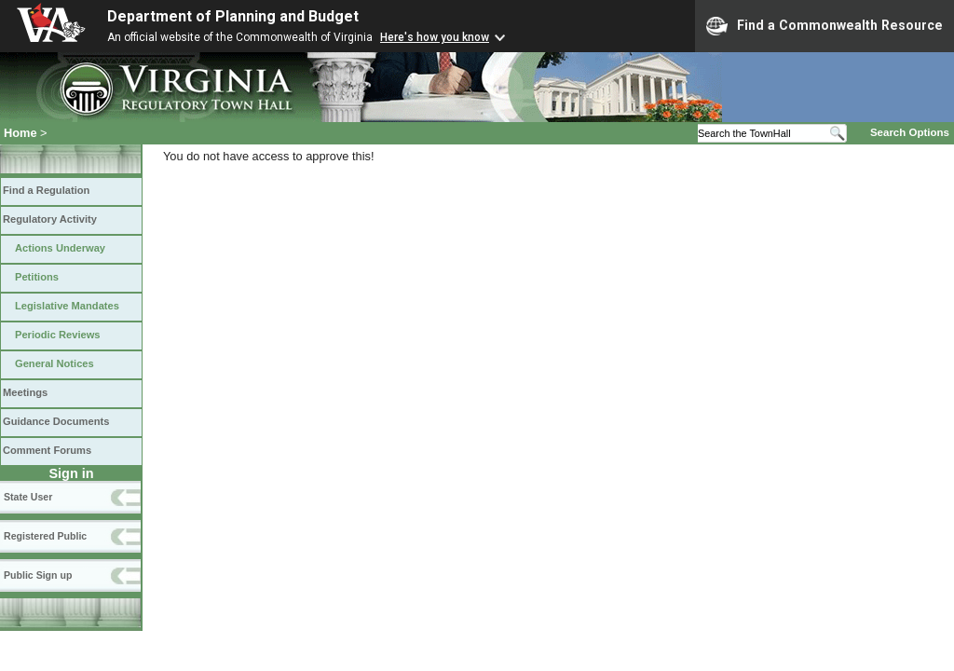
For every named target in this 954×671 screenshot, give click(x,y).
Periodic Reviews (58, 334)
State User (28, 496)
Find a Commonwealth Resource (824, 26)
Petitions (37, 276)
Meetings (25, 392)
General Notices (54, 363)
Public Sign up (38, 575)
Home (20, 133)
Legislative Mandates (67, 305)
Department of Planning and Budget (233, 16)
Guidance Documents (56, 421)
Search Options (909, 132)
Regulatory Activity (50, 219)
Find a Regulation (46, 190)
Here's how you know (434, 37)
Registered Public (45, 535)
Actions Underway (60, 247)
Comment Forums (47, 450)
